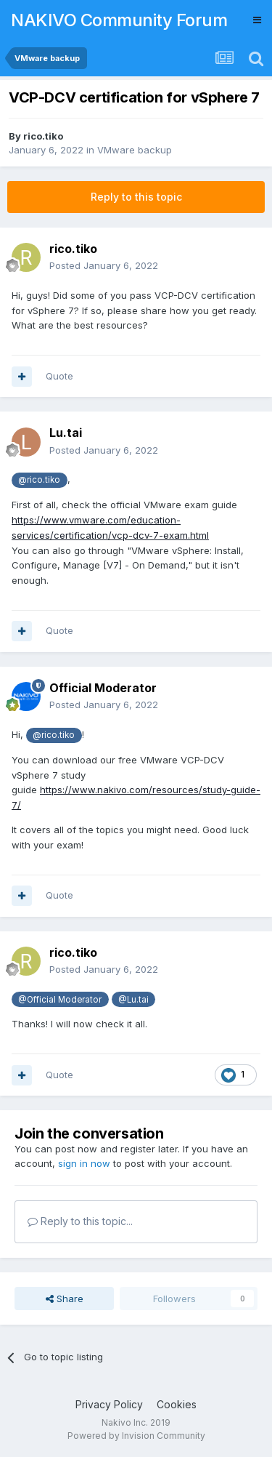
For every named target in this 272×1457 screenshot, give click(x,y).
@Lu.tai (133, 1000)
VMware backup (134, 150)
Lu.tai (65, 432)
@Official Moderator (60, 1000)
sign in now (84, 1163)
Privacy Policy (109, 1404)
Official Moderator (103, 688)
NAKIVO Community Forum (119, 20)
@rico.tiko (39, 480)
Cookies (177, 1404)
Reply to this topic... (80, 1221)
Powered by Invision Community (136, 1435)
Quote (59, 376)
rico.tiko (43, 136)
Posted (103, 265)
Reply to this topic (136, 196)
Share (64, 1298)
